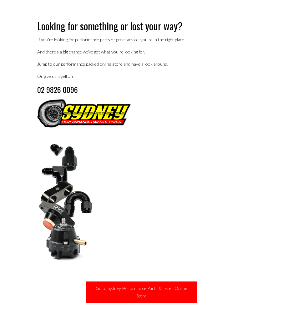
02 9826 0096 (57, 89)
